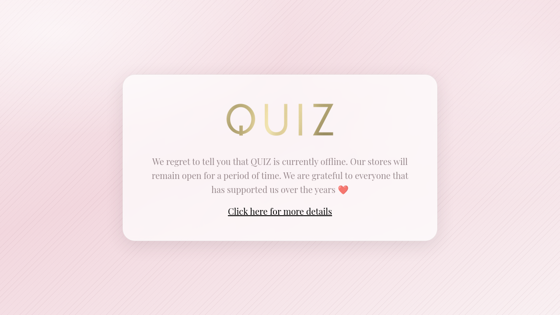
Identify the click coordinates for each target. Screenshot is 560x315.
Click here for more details (280, 211)
